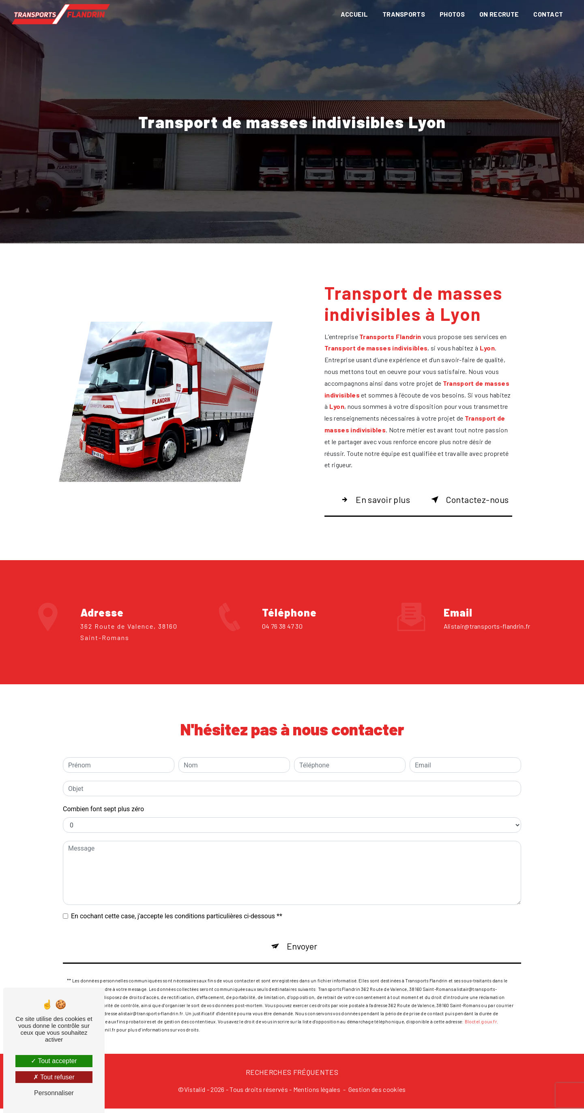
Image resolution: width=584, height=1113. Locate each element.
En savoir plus (376, 500)
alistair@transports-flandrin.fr (487, 596)
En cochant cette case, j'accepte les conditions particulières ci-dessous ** (176, 886)
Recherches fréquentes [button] (292, 1076)
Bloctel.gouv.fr (481, 995)
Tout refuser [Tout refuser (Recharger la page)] (54, 1077)
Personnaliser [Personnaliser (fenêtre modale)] (54, 1092)
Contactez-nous (470, 500)
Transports (402, 14)
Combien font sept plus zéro (103, 779)
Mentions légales (316, 1094)
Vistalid (195, 1094)
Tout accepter (54, 1060)
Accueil (353, 14)
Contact (547, 14)
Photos (451, 14)
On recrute (498, 14)
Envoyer (302, 918)
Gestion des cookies (377, 1094)
